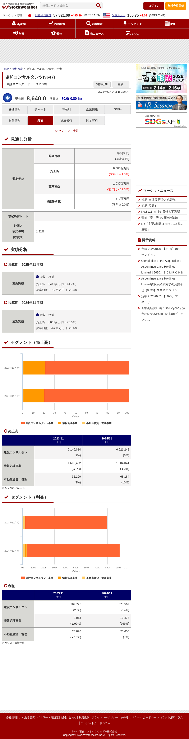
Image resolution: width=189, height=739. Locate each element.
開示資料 (92, 120)
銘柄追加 (102, 84)
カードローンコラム (155, 717)
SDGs (118, 109)
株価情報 (14, 109)
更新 (121, 84)
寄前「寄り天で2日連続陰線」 (161, 217)
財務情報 (14, 120)
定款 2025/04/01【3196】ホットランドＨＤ (162, 251)
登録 (176, 5)
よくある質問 (27, 717)
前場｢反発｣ (148, 205)
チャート (40, 109)
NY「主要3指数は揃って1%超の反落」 (162, 226)
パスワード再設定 (48, 717)
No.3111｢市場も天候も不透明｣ (161, 211)
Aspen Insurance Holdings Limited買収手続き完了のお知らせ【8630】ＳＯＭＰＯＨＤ (162, 284)
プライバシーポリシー (105, 717)
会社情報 (11, 717)
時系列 (66, 109)
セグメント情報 (67, 130)
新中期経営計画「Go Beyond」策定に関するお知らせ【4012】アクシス (163, 313)
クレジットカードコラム (95, 723)
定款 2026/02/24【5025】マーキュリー (161, 299)
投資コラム (176, 717)
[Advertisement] (94, 50)
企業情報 (92, 109)
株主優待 (66, 120)
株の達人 (125, 717)
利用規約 (84, 717)
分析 (40, 120)
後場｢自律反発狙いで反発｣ (158, 199)
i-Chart (137, 717)
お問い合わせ (68, 717)
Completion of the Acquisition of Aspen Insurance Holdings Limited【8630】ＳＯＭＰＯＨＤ (162, 266)
